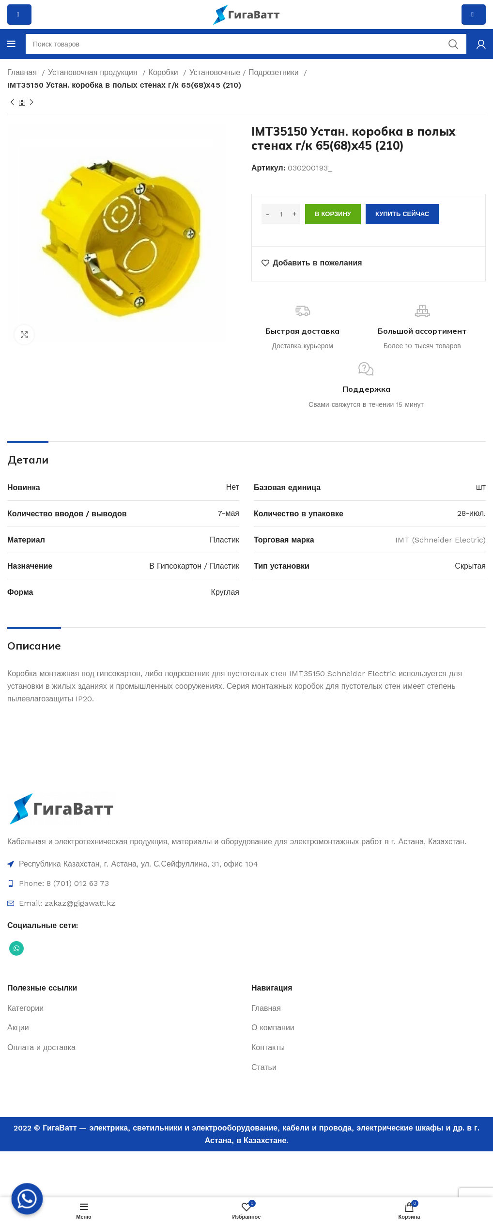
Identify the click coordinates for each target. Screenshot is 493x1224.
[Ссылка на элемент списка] (246, 864)
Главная (23, 72)
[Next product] (31, 103)
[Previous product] (12, 103)
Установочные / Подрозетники (245, 72)
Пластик (224, 539)
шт (481, 487)
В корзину (333, 213)
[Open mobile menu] (11, 44)
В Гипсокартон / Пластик (194, 566)
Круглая (225, 592)
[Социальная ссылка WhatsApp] (16, 948)
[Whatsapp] (27, 1199)
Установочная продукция (94, 72)
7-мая (228, 513)
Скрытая (470, 566)
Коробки (165, 72)
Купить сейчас (402, 213)
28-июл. (471, 513)
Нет (232, 487)
